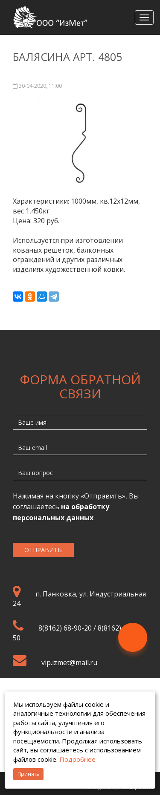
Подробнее (77, 759)
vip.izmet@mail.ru (69, 662)
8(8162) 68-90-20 (65, 628)
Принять (28, 774)
